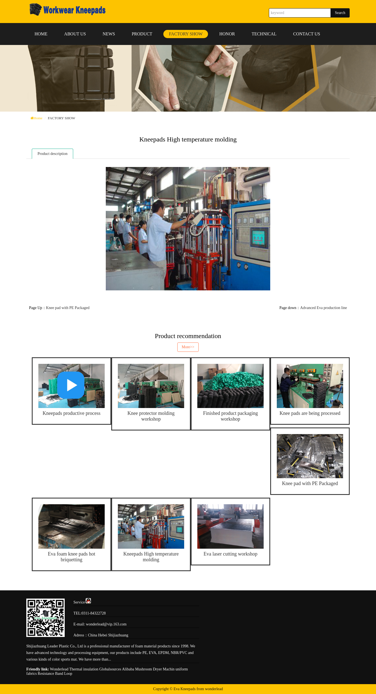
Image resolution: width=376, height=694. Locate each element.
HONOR (227, 34)
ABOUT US (75, 34)
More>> (188, 347)
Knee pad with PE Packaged (68, 308)
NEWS (108, 34)
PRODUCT (142, 34)
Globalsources (110, 669)
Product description (52, 154)
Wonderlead (59, 669)
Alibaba (128, 669)
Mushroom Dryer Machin (155, 669)
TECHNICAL (264, 34)
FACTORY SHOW (186, 34)
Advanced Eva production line (323, 308)
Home (38, 118)
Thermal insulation (83, 669)
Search (340, 13)
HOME (41, 34)
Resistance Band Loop (55, 674)
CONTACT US (306, 34)
